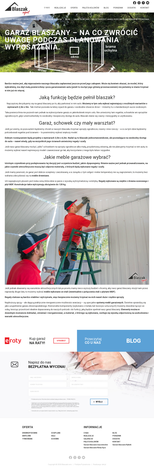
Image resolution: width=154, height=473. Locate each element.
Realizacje (60, 8)
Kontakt (144, 8)
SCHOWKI (55, 439)
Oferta (74, 8)
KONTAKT (116, 442)
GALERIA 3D (88, 439)
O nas (47, 8)
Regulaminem (62, 410)
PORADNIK (116, 436)
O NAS (86, 433)
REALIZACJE (89, 436)
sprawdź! (61, 341)
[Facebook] (134, 2)
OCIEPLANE (55, 433)
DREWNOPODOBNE (29, 433)
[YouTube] (147, 2)
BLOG (133, 340)
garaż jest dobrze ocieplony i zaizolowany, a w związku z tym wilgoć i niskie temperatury (71, 172)
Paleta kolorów (90, 8)
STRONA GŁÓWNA (54, 19)
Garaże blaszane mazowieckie (96, 445)
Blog (106, 8)
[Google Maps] (143, 2)
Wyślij (98, 402)
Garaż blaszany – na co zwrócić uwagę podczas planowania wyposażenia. (111, 19)
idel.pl (104, 464)
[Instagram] (139, 2)
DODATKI (116, 439)
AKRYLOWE (26, 436)
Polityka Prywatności (82, 464)
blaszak (104, 97)
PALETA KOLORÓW (91, 442)
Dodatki (132, 8)
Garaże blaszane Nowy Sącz (95, 448)
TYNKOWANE (27, 439)
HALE (53, 436)
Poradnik (118, 8)
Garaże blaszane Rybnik (121, 445)
